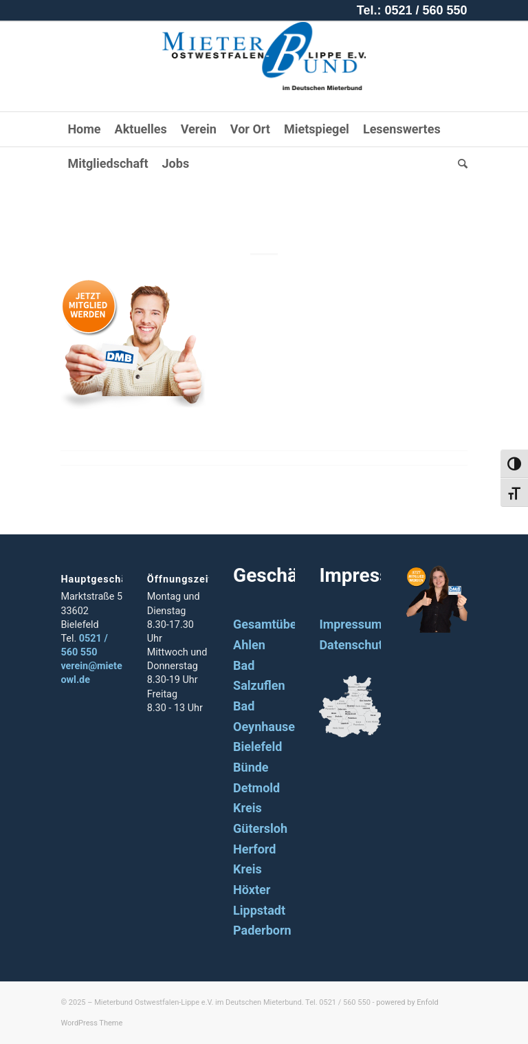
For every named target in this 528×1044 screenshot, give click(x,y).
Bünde (251, 767)
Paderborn (262, 930)
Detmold (256, 788)
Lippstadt (259, 910)
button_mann (264, 207)
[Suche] (459, 163)
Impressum (350, 624)
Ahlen (249, 645)
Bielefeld (257, 746)
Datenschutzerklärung (380, 645)
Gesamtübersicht (281, 624)
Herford (254, 849)
